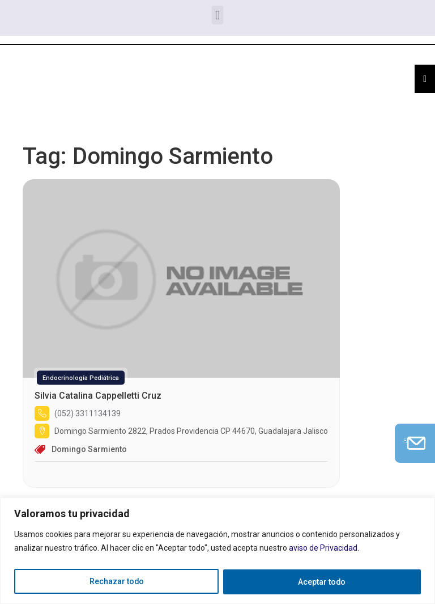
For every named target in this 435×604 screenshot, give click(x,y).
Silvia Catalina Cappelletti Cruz (98, 395)
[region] (217, 551)
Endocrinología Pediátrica (80, 378)
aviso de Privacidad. (324, 548)
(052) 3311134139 (87, 413)
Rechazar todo (116, 581)
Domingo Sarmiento (89, 449)
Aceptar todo (322, 581)
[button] (217, 15)
